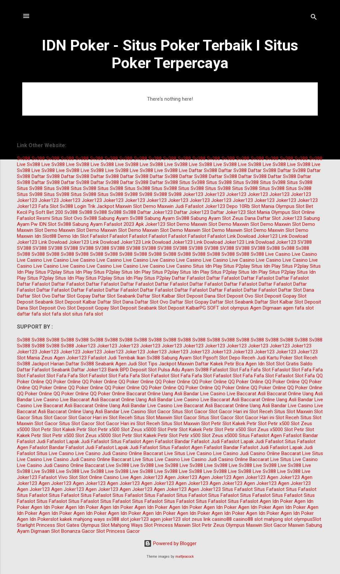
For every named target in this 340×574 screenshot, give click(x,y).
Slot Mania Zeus (34, 358)
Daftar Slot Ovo (33, 296)
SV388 (305, 242)
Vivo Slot (68, 477)
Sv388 (23, 158)
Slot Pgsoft (205, 358)
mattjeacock (184, 556)
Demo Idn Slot (73, 236)
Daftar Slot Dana (296, 290)
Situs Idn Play (207, 266)
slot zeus (192, 519)
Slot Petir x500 (274, 424)
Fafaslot (99, 236)
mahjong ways (89, 519)
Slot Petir (211, 424)
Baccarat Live (158, 453)
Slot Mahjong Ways (122, 525)
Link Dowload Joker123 (252, 236)
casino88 (243, 519)
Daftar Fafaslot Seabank (43, 370)
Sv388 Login (73, 206)
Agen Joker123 (70, 358)
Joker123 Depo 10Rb (227, 206)
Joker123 (193, 194)
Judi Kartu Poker (275, 358)
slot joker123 (135, 519)
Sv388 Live (38, 164)
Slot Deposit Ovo (235, 296)
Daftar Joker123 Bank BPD (100, 370)
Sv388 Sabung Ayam (106, 218)
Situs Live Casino (55, 453)
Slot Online (303, 212)
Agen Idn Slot (260, 364)
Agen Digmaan (266, 308)
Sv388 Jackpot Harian (40, 364)
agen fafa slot (298, 308)
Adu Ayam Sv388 (190, 370)
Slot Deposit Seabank (133, 308)
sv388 (112, 519)
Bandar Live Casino (204, 394)
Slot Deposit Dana (196, 296)
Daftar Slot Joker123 (279, 218)
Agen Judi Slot (131, 364)
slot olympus (234, 308)
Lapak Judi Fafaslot (87, 441)
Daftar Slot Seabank (113, 296)
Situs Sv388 (192, 182)
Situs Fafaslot (254, 435)
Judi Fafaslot (189, 206)
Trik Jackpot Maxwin (110, 206)
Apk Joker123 (150, 224)
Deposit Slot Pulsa (150, 370)
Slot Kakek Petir (239, 424)
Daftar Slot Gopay (71, 296)
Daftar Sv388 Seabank (90, 364)
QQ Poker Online (63, 382)
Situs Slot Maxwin (293, 412)
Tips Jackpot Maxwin (171, 364)
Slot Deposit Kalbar (75, 302)
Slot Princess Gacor (118, 531)
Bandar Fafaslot (192, 441)
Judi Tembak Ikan (126, 358)
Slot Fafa (239, 370)
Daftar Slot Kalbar (156, 296)
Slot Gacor (159, 412)
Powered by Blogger (170, 543)
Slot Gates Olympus (78, 525)
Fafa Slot (48, 206)
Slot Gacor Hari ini (228, 412)
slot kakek (61, 519)
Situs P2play (236, 266)
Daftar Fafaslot (188, 278)
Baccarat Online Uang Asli (154, 394)
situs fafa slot (87, 314)
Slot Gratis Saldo (294, 364)
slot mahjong (268, 519)
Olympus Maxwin (244, 525)
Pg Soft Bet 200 (46, 212)
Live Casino (278, 254)
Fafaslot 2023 (119, 224)
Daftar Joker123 (155, 212)
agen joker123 (165, 519)
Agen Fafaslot (286, 435)
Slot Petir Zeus (208, 525)
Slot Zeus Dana (239, 218)
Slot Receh (305, 358)
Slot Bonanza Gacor (73, 531)
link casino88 (218, 519)
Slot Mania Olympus (273, 206)
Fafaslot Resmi (33, 218)
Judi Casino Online (122, 453)
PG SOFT (209, 308)
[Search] (314, 18)
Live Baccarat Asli (246, 394)
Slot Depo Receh (237, 358)
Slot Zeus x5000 (138, 429)
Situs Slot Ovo (66, 218)
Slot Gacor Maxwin (284, 525)
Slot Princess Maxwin (167, 525)
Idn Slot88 (45, 236)
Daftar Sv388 (203, 170)
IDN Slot (47, 224)
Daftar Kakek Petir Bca (219, 364)
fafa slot (61, 314)
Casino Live (116, 477)
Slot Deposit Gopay (276, 296)
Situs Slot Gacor (190, 412)
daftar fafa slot (33, 314)
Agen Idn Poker (276, 501)
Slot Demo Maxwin (153, 206)
